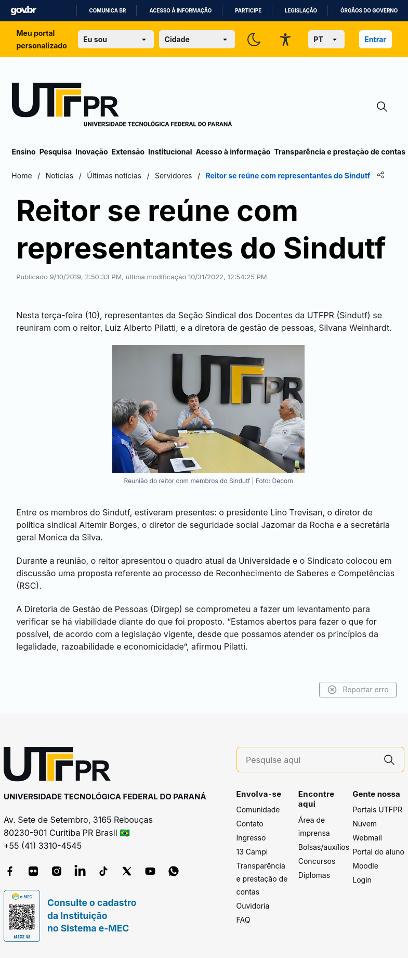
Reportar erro (358, 689)
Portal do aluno (378, 851)
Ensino (24, 151)
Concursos (317, 861)
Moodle (365, 865)
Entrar (375, 39)
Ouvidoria (253, 905)
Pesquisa (56, 151)
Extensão (128, 151)
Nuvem (364, 823)
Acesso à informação (180, 11)
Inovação (91, 151)
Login (362, 879)
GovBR (23, 11)
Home (22, 175)
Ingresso (251, 837)
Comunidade (258, 809)
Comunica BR (107, 11)
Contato (250, 823)
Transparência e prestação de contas (339, 151)
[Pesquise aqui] (310, 760)
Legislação (301, 11)
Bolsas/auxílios (323, 847)
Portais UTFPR (377, 809)
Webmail (367, 837)
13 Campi (252, 851)
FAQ (243, 919)
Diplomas (314, 875)
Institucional (170, 151)
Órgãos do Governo (369, 11)
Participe (248, 11)
